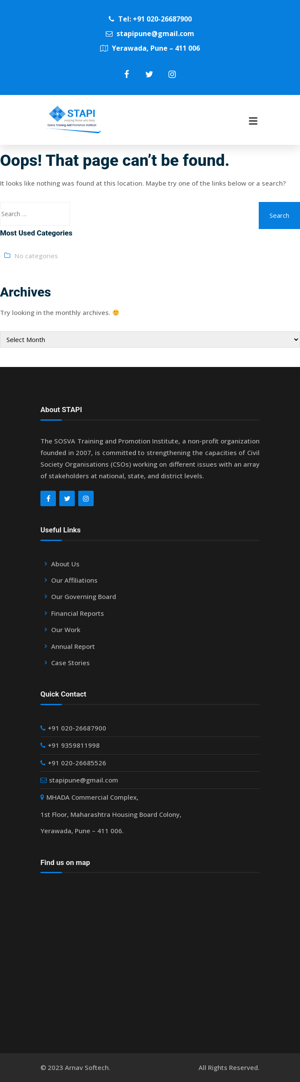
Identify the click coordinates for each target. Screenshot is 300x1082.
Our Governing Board (83, 596)
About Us (65, 563)
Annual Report (73, 646)
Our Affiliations (74, 580)
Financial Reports (77, 613)
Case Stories (70, 662)
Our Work (65, 629)
